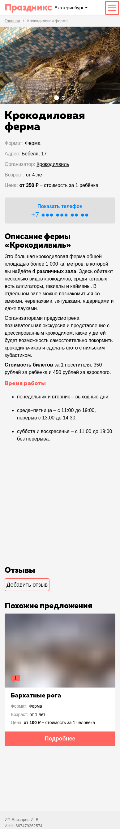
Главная (12, 21)
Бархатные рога (36, 695)
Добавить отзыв (27, 585)
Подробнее (60, 739)
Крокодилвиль (52, 164)
